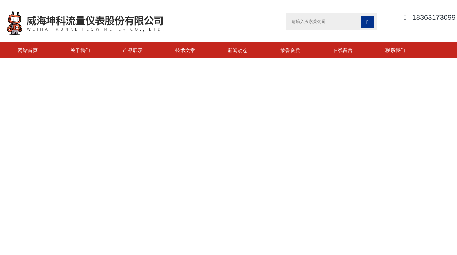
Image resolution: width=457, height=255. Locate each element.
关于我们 (80, 50)
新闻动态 (238, 50)
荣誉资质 (290, 50)
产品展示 (133, 50)
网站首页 (28, 50)
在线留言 (343, 50)
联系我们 (395, 50)
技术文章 (185, 50)
